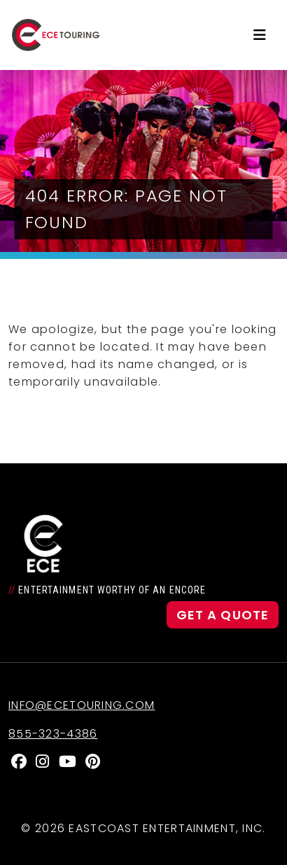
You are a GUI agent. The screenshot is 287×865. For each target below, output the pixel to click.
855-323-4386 (52, 734)
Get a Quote (222, 615)
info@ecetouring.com (81, 705)
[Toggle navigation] (259, 34)
